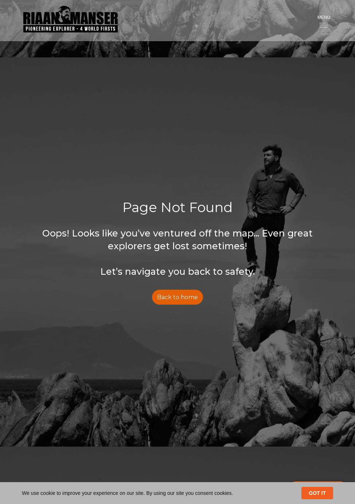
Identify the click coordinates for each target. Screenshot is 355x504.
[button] (324, 20)
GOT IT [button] (317, 493)
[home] (65, 20)
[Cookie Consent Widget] (177, 493)
